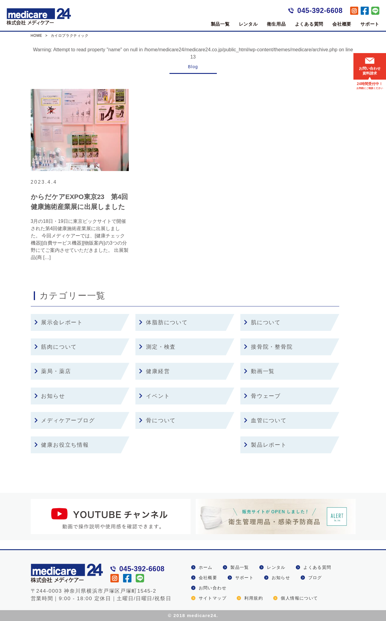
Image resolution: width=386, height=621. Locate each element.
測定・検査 (157, 347)
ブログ (315, 577)
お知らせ (49, 396)
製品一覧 (220, 24)
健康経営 (154, 371)
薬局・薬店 (52, 371)
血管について (265, 420)
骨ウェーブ (262, 396)
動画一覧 (259, 371)
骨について (157, 420)
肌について (262, 322)
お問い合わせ (212, 587)
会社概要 (341, 24)
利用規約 (253, 598)
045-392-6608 (320, 10)
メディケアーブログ (64, 420)
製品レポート (265, 445)
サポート (369, 24)
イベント (154, 396)
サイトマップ (212, 598)
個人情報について (299, 598)
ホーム (206, 567)
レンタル (248, 24)
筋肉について (55, 347)
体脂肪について (163, 322)
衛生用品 (276, 24)
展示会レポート (58, 322)
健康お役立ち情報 (61, 445)
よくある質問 (309, 24)
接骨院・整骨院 (268, 347)
